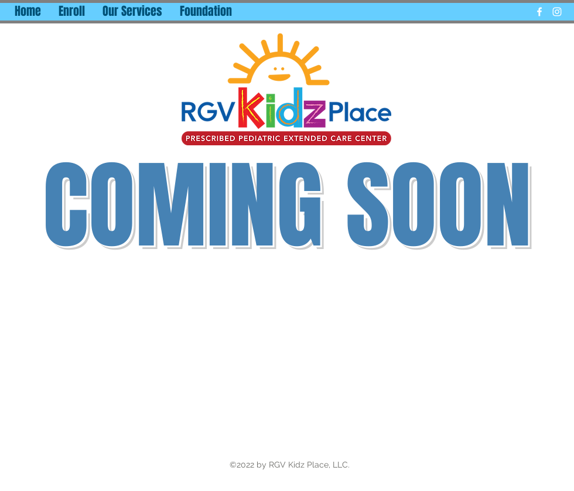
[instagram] (557, 12)
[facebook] (539, 12)
